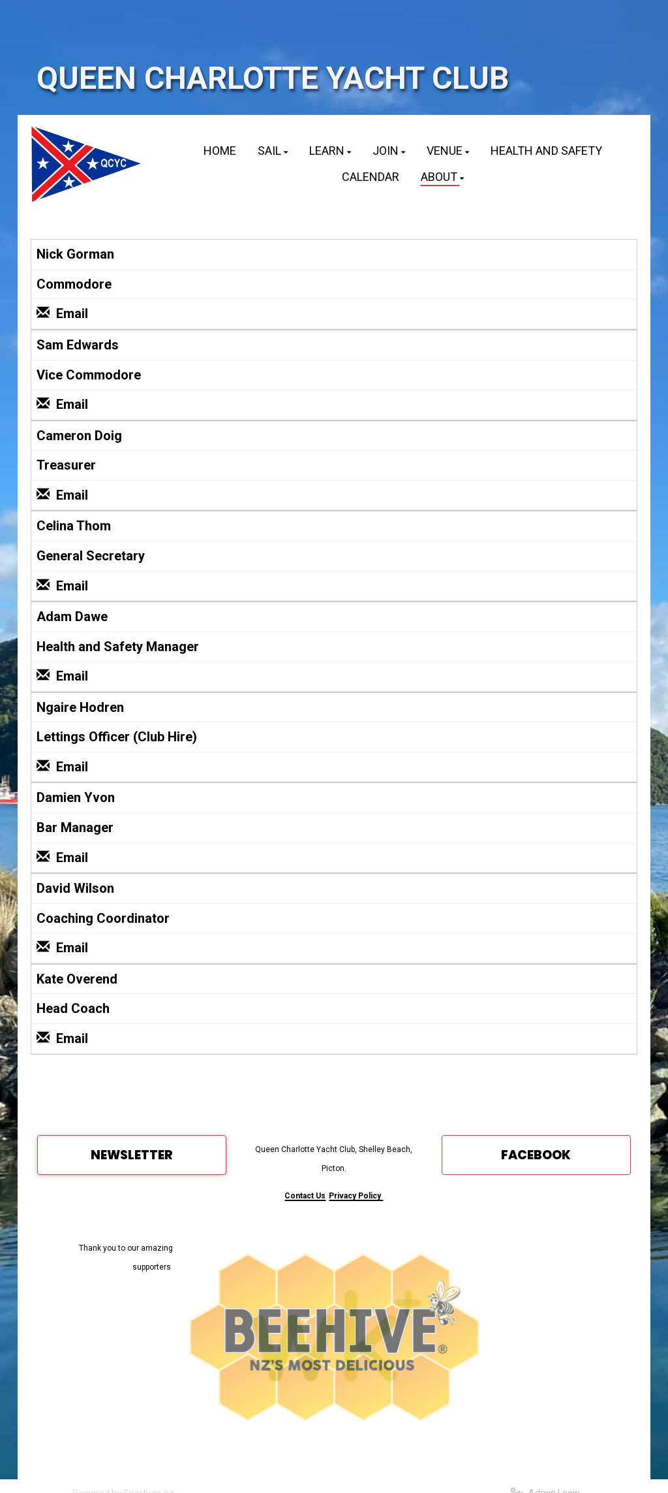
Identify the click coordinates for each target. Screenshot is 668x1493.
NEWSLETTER (132, 1155)
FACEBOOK (536, 1155)
